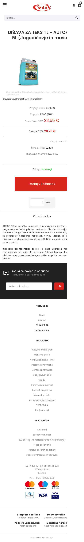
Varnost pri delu (42, 395)
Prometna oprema (42, 390)
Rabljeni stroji (42, 410)
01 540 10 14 (42, 325)
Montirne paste (42, 354)
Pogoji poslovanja (42, 444)
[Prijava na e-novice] (59, 286)
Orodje (42, 379)
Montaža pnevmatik (42, 369)
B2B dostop (42, 439)
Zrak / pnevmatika (42, 374)
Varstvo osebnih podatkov (42, 449)
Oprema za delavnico (42, 385)
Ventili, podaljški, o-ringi (42, 359)
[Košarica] (80, 5)
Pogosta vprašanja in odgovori (42, 454)
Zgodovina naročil (42, 434)
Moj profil (42, 429)
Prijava (74, 5)
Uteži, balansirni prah (42, 349)
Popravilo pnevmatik (42, 364)
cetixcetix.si (42, 330)
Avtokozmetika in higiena (42, 400)
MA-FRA (53, 154)
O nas (42, 315)
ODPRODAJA (42, 405)
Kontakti (42, 320)
